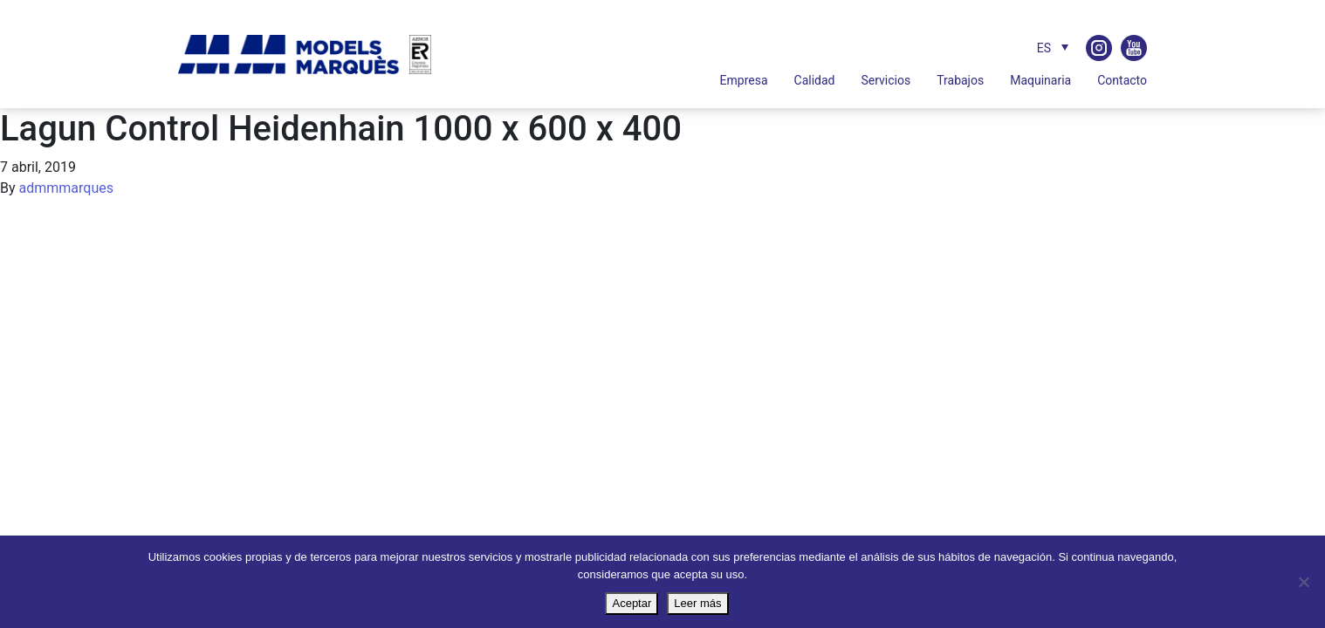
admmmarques (66, 188)
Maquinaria (1040, 80)
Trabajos (960, 80)
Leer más (697, 603)
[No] (1303, 581)
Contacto (1122, 80)
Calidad (814, 80)
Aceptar (631, 603)
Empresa (744, 80)
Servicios (885, 80)
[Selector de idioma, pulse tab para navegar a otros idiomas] (1048, 47)
